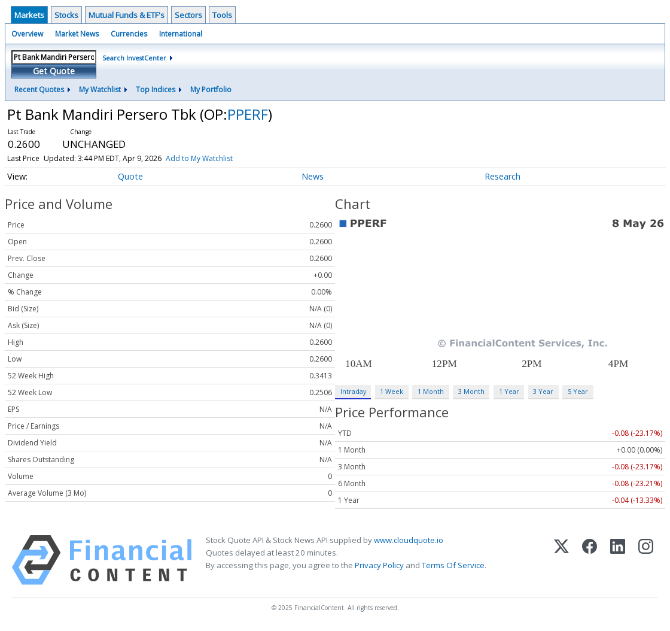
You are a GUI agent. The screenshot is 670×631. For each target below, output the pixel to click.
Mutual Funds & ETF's (127, 15)
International (180, 34)
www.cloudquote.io (408, 540)
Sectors (188, 15)
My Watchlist (100, 89)
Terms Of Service (453, 565)
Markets (29, 15)
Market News (77, 34)
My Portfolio (211, 89)
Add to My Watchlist (199, 158)
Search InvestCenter (134, 57)
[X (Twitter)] (561, 560)
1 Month (431, 391)
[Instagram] (646, 560)
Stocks (66, 15)
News (313, 176)
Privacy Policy (379, 565)
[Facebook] (589, 560)
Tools (222, 15)
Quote (130, 176)
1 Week (391, 391)
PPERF (247, 114)
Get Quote (54, 71)
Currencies (129, 34)
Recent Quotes (39, 89)
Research (502, 176)
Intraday (353, 391)
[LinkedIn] (617, 560)
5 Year (578, 391)
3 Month (471, 391)
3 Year (543, 391)
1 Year (509, 391)
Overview (27, 34)
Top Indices (155, 89)
